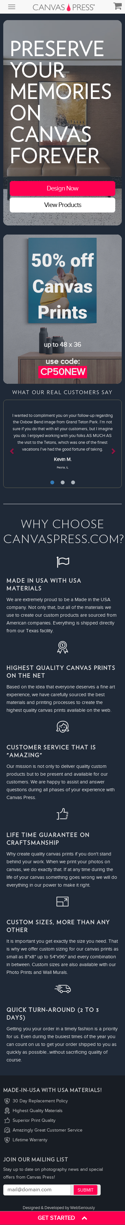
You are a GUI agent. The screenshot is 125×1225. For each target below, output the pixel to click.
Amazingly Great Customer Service (47, 1130)
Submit (86, 1190)
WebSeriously (82, 1208)
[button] (12, 444)
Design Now (62, 188)
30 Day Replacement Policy (40, 1101)
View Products (62, 205)
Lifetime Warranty (30, 1140)
